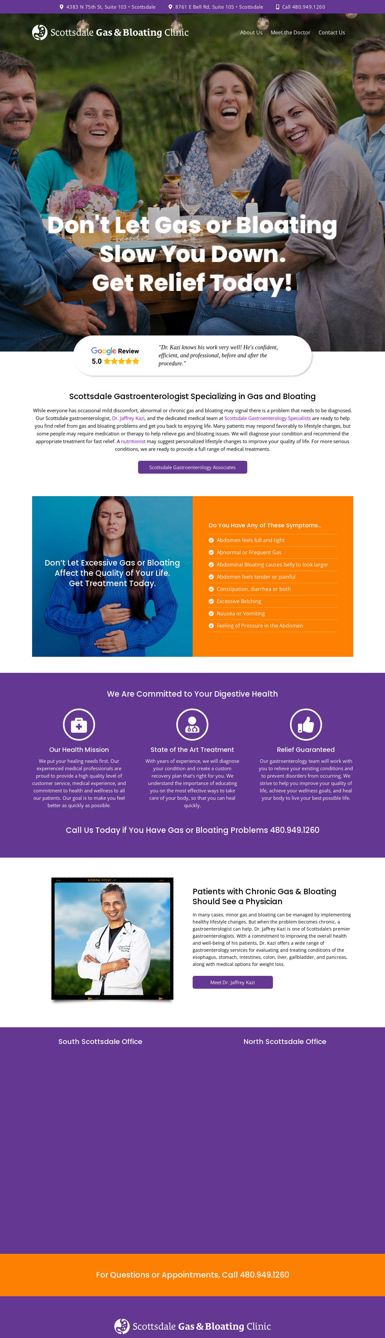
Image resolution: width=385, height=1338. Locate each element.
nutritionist (133, 441)
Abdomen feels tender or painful (252, 576)
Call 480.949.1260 (301, 7)
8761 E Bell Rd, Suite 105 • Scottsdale (216, 7)
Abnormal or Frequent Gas (245, 552)
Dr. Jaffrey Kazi (128, 418)
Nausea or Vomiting (237, 613)
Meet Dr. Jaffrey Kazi (232, 982)
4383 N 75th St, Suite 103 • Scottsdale (108, 7)
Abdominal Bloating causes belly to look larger (268, 564)
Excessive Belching (235, 601)
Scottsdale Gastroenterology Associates (192, 467)
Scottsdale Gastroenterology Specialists (267, 418)
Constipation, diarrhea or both (250, 589)
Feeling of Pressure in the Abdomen (256, 625)
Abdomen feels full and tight (247, 540)
